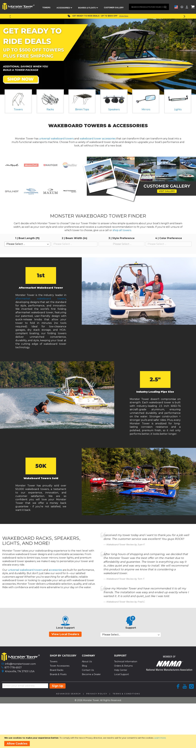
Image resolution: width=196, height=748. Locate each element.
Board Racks (56, 670)
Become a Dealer (91, 674)
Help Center (120, 670)
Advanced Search (68, 693)
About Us (87, 661)
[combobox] (149, 7)
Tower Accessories (59, 665)
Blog (84, 665)
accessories (55, 569)
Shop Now (123, 16)
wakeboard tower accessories (97, 138)
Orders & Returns (123, 665)
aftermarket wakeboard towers (40, 298)
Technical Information (125, 661)
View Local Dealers (65, 634)
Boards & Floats (58, 674)
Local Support (121, 674)
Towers (53, 661)
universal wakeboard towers (56, 138)
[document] (98, 741)
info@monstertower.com (20, 663)
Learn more (160, 738)
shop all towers (122, 230)
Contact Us (88, 670)
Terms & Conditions (126, 693)
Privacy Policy (96, 693)
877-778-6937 (13, 667)
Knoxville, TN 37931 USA (19, 671)
